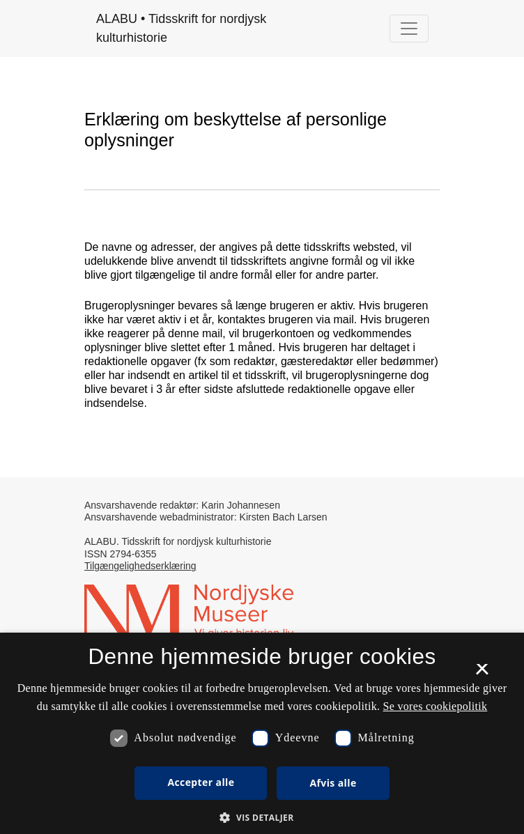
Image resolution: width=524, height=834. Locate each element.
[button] (261, 817)
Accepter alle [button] (200, 782)
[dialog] (262, 733)
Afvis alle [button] (332, 782)
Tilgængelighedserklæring (140, 565)
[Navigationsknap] (409, 29)
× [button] (482, 674)
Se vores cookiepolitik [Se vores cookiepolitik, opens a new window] (435, 706)
